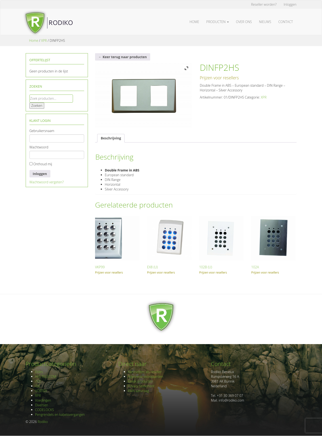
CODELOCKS (44, 410)
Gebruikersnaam (41, 130)
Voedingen (43, 400)
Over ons (244, 21)
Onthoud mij (40, 164)
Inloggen (290, 4)
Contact (285, 21)
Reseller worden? (264, 4)
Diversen (41, 405)
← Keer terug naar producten (122, 57)
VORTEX (41, 391)
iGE (37, 386)
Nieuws (265, 21)
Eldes (39, 372)
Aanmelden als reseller (145, 372)
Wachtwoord (38, 147)
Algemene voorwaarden (145, 376)
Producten (217, 21)
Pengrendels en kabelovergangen (60, 414)
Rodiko (43, 421)
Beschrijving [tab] (111, 138)
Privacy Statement (141, 386)
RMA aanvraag (138, 391)
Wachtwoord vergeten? (46, 182)
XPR (44, 40)
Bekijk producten (140, 381)
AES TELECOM (45, 376)
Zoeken (37, 105)
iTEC (38, 381)
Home (194, 21)
